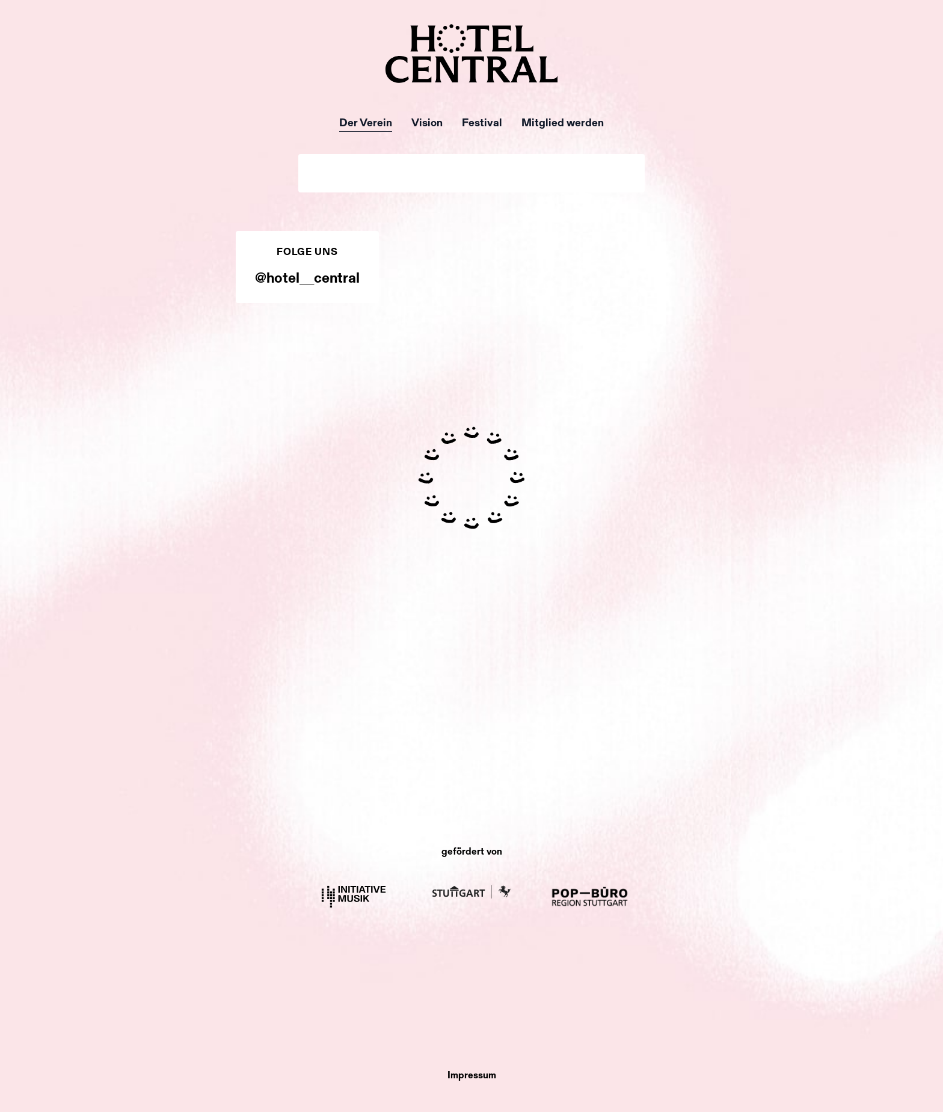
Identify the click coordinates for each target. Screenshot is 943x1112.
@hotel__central (307, 279)
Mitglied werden (562, 123)
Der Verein (365, 123)
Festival (482, 123)
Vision (427, 123)
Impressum (471, 1076)
